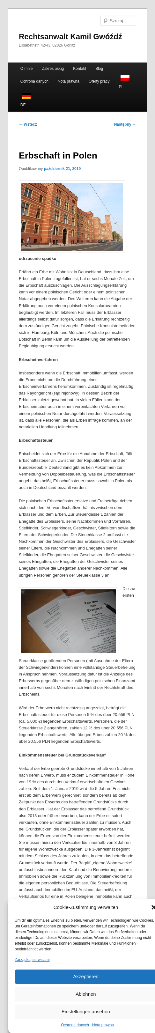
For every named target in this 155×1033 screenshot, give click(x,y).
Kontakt (79, 68)
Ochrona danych (75, 1025)
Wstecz (28, 124)
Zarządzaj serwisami (32, 959)
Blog (99, 68)
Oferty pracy (99, 81)
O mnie (26, 68)
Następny (125, 124)
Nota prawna (103, 1025)
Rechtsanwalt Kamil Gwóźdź (70, 36)
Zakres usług (53, 68)
